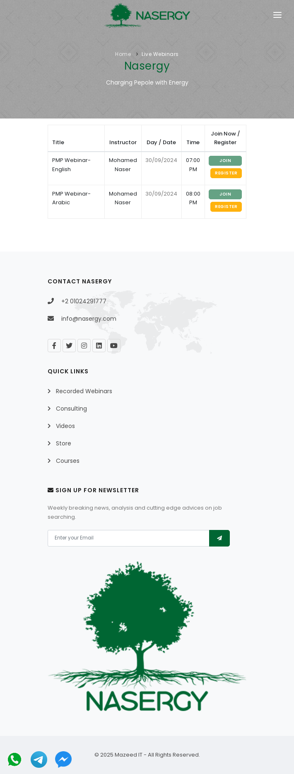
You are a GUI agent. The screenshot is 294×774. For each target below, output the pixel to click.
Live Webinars (160, 54)
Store (63, 443)
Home (123, 54)
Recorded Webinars (84, 391)
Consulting (71, 408)
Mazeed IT (128, 755)
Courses (68, 461)
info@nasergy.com (88, 318)
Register (226, 173)
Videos (65, 426)
